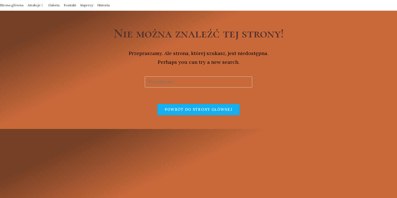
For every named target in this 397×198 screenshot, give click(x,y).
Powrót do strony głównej (198, 109)
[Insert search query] (198, 81)
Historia (103, 5)
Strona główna (11, 5)
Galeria (54, 5)
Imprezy (86, 5)
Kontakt (70, 5)
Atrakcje (36, 5)
